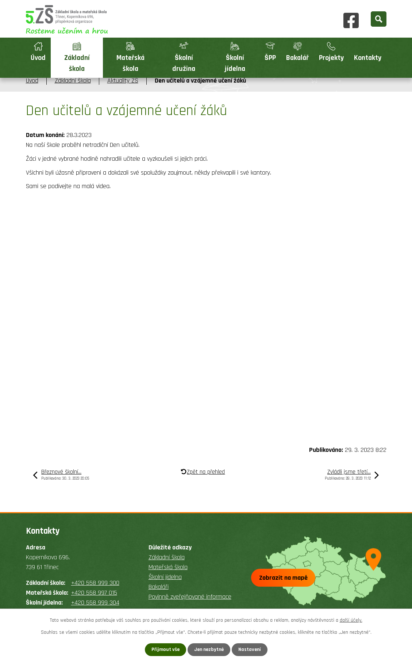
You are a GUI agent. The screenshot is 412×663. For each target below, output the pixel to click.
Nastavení (249, 649)
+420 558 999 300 (95, 583)
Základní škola (77, 63)
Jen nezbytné (209, 649)
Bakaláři (159, 587)
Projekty (331, 57)
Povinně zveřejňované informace (190, 596)
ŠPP (270, 57)
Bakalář (297, 57)
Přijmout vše (165, 649)
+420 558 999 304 (95, 602)
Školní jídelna (235, 63)
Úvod (38, 57)
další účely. (351, 620)
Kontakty (367, 57)
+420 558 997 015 (94, 592)
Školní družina (183, 63)
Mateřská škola (130, 63)
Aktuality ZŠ (122, 80)
